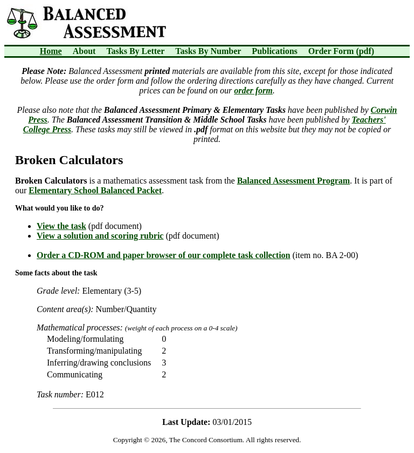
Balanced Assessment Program (293, 180)
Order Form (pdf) (341, 51)
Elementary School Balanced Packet (95, 190)
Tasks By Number (208, 51)
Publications (274, 51)
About (84, 51)
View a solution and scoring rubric (100, 235)
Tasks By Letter (135, 51)
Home (51, 51)
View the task (61, 226)
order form (253, 90)
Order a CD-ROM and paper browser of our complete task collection (163, 255)
